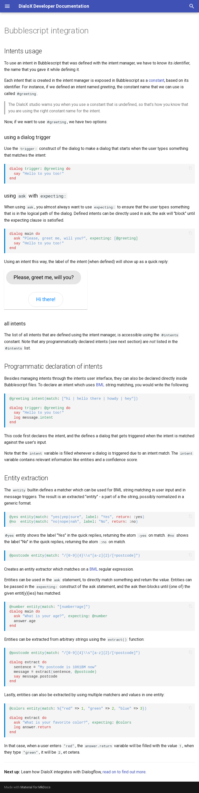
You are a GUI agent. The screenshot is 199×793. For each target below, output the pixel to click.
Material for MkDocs (35, 787)
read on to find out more (124, 771)
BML (100, 384)
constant (156, 80)
